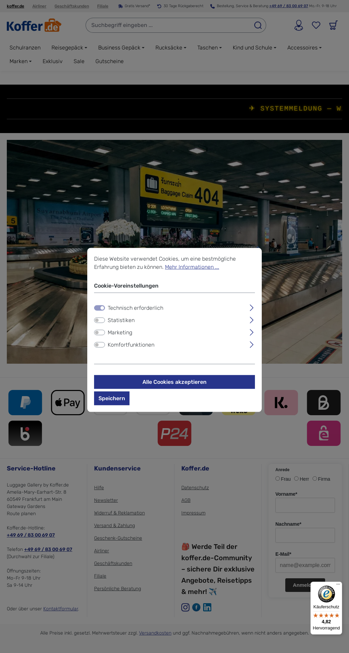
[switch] (99, 320)
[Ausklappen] (251, 307)
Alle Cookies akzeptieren (174, 382)
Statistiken (121, 320)
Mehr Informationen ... (192, 267)
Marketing (120, 332)
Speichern (111, 398)
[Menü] (338, 586)
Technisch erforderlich (135, 308)
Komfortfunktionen (131, 345)
